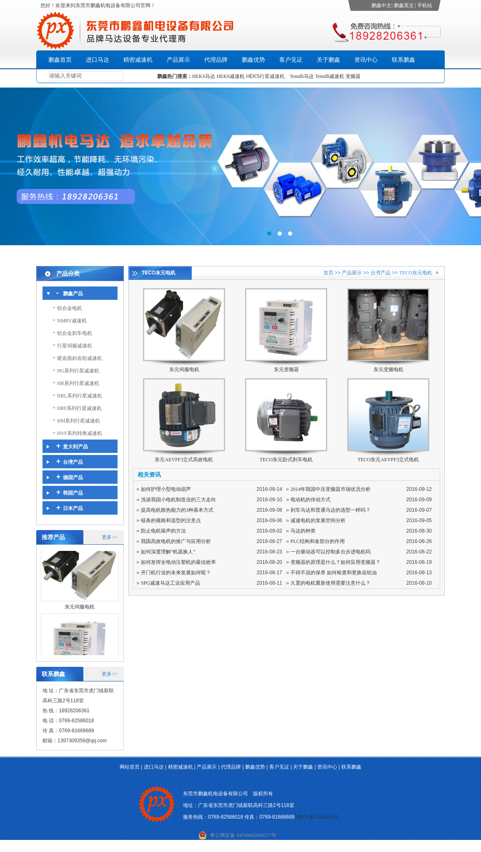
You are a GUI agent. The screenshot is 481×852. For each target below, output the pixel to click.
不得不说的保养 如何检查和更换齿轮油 (334, 573)
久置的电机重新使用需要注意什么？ (331, 583)
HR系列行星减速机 (78, 383)
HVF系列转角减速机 (79, 433)
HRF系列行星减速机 (79, 408)
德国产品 (73, 477)
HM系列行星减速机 (78, 421)
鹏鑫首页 (60, 60)
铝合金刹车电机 (74, 333)
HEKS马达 (203, 76)
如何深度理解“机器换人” (168, 552)
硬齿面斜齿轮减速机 (79, 358)
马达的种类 (303, 531)
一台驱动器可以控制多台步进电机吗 (331, 552)
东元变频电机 (388, 369)
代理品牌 (216, 60)
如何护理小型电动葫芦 (166, 489)
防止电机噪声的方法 (163, 531)
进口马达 (97, 60)
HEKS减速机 (231, 76)
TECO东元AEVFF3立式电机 (388, 459)
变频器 (353, 76)
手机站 (424, 5)
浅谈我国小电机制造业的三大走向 (178, 500)
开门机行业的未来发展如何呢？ (176, 573)
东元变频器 (286, 369)
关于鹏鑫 (328, 60)
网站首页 (130, 767)
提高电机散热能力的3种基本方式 (177, 510)
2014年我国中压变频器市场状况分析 (331, 489)
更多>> (110, 537)
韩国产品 (73, 493)
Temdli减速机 (330, 76)
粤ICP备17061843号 (317, 817)
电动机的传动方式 (311, 500)
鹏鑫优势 (253, 60)
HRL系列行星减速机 (79, 396)
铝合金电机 (69, 308)
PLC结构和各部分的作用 (318, 541)
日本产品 (73, 508)
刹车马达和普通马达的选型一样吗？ (331, 510)
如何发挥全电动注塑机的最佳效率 (178, 562)
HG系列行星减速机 (78, 371)
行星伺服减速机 (74, 346)
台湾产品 (73, 462)
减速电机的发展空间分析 (318, 520)
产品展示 (178, 60)
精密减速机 (138, 60)
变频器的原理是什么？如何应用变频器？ (336, 562)
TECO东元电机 (415, 273)
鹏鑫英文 (404, 5)
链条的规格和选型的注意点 (171, 520)
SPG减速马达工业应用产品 (170, 583)
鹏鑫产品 (73, 294)
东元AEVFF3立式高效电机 (184, 459)
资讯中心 (366, 60)
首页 (328, 273)
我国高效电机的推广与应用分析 (176, 541)
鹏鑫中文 (381, 5)
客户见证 (291, 60)
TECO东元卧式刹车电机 (286, 459)
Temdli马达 (302, 76)
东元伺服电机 (80, 610)
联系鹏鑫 (403, 60)
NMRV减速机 (72, 321)
